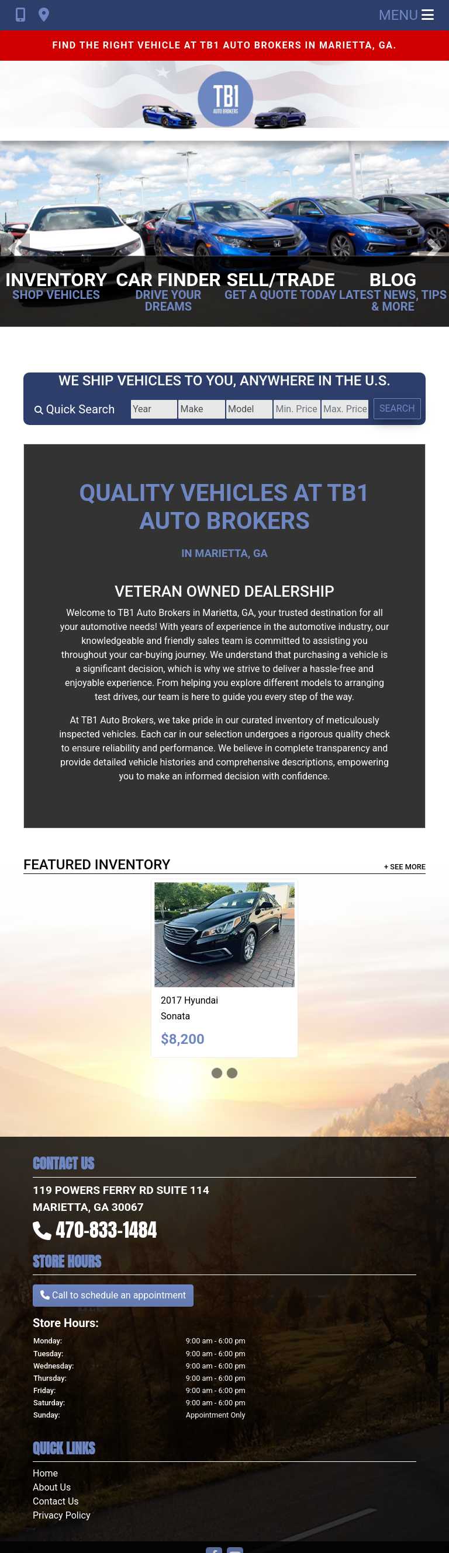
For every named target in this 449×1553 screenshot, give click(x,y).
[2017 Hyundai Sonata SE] (224, 934)
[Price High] (342, 409)
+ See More (405, 866)
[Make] (192, 409)
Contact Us (56, 1501)
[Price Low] (291, 409)
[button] (15, 248)
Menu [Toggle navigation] (406, 15)
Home (45, 1473)
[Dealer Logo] (224, 100)
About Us (52, 1487)
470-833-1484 (106, 1230)
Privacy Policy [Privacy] (62, 1515)
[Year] (142, 409)
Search (396, 408)
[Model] (242, 409)
